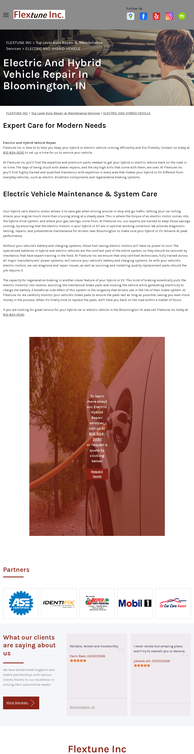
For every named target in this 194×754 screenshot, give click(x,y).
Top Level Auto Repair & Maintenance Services (65, 113)
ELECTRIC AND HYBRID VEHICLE (52, 48)
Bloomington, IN (82, 707)
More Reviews (20, 703)
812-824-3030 (13, 152)
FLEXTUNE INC (18, 42)
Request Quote (97, 474)
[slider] (78, 660)
